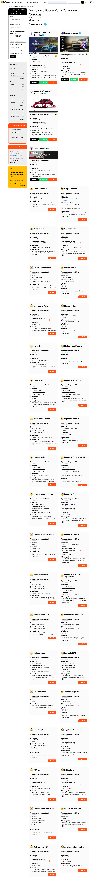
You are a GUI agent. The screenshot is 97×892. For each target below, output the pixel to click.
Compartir (34, 20)
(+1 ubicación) (39, 63)
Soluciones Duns (40, 691)
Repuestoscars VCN (41, 614)
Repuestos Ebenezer (72, 494)
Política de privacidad (19, 52)
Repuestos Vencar (72, 33)
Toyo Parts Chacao (41, 730)
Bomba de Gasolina (15, 116)
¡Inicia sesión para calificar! (77, 54)
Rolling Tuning (69, 770)
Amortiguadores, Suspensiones (15, 133)
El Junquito (13, 71)
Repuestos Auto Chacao (73, 380)
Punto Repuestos (41, 148)
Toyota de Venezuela (72, 730)
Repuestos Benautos (72, 419)
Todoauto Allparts (71, 691)
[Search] (57, 2)
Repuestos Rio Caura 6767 (44, 808)
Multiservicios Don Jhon (73, 346)
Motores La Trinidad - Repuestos (42, 34)
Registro (93, 2)
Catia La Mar (13, 73)
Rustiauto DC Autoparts (73, 614)
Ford (12, 98)
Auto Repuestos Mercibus (74, 847)
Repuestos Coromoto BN (43, 494)
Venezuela (13, 155)
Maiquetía (13, 75)
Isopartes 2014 (70, 229)
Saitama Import (40, 653)
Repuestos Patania (41, 574)
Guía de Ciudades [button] (17, 2)
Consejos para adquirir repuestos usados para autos (16, 174)
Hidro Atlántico (40, 229)
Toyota (12, 100)
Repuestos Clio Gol (41, 457)
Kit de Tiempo (14, 114)
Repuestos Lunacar (71, 534)
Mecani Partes (70, 306)
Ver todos (22, 78)
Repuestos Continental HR (74, 457)
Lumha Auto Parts (41, 306)
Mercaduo (38, 346)
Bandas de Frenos (15, 112)
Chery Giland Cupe (41, 189)
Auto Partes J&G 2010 (72, 808)
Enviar (13, 56)
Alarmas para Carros (16, 129)
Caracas (12, 84)
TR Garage (38, 770)
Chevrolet (13, 102)
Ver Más (12, 141)
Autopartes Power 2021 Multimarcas (43, 92)
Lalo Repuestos (70, 267)
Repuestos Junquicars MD (44, 534)
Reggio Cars (38, 380)
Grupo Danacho (70, 189)
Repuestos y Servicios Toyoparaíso (72, 575)
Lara (12, 89)
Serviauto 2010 (70, 653)
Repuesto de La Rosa (42, 419)
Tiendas (43, 2)
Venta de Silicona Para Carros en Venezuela (18, 6)
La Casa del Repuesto (42, 267)
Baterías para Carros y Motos (18, 137)
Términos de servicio (13, 53)
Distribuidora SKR (41, 847)
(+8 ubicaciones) (75, 740)
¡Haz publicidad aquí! (32, 2)
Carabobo (13, 87)
